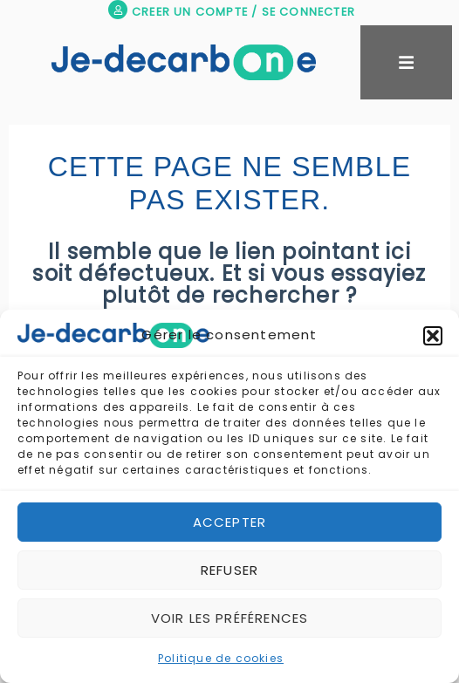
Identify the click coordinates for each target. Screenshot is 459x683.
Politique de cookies (221, 658)
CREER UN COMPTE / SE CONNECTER (243, 11)
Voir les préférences (230, 618)
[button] (433, 336)
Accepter (230, 522)
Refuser (229, 570)
